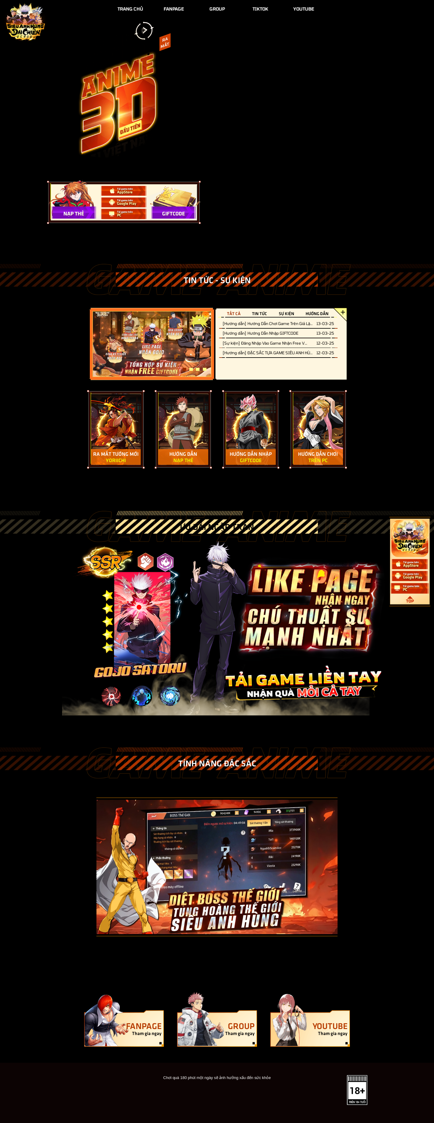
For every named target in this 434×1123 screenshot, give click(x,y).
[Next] (353, 867)
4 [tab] (204, 369)
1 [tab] (184, 369)
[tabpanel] (152, 344)
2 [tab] (191, 369)
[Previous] (80, 867)
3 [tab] (198, 369)
